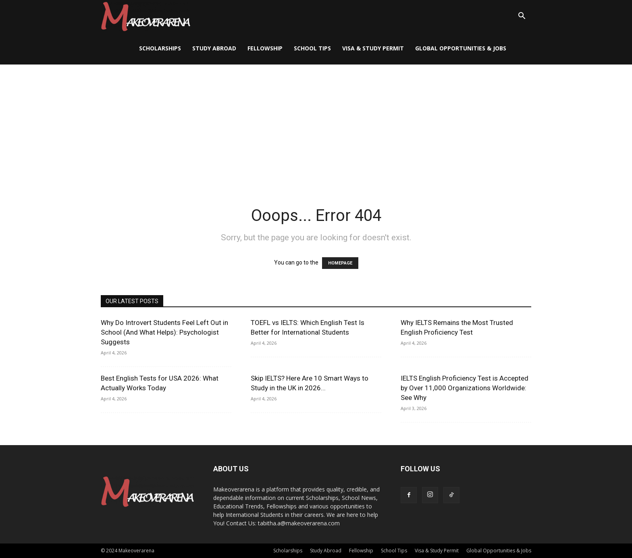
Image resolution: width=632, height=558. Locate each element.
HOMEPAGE (340, 263)
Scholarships (160, 48)
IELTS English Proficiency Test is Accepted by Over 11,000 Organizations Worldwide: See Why (464, 388)
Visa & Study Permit (373, 48)
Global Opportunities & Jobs (460, 48)
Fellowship (265, 48)
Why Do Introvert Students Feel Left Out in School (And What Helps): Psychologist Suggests (164, 332)
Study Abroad (214, 48)
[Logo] (145, 16)
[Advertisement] (316, 125)
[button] (521, 17)
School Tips (312, 48)
